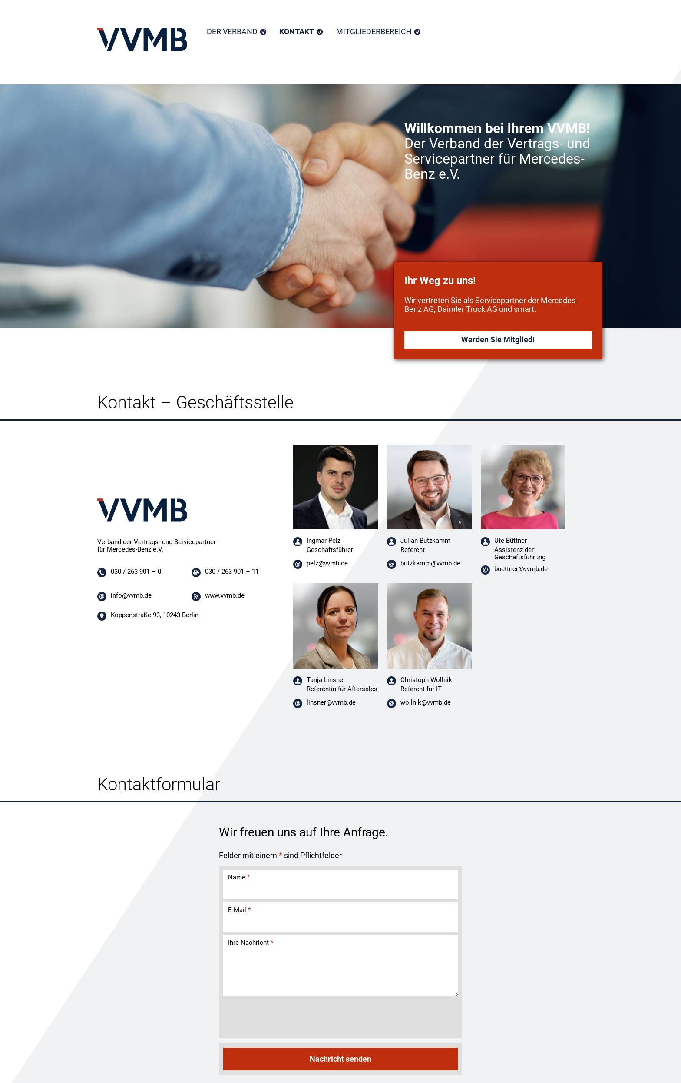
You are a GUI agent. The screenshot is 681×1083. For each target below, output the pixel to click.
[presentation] (288, 1018)
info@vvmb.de (131, 595)
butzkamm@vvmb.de (430, 563)
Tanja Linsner (326, 680)
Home (142, 39)
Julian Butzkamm (425, 541)
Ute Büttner (510, 541)
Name (239, 877)
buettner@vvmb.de (521, 569)
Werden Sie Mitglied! (498, 339)
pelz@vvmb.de (327, 563)
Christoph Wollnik (426, 680)
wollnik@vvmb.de (425, 702)
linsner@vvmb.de (331, 702)
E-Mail (239, 910)
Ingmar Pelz (323, 541)
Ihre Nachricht (250, 942)
